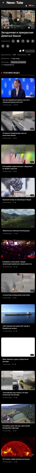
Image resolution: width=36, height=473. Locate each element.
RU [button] (31, 6)
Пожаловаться (7, 65)
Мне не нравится (23, 51)
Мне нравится (20, 51)
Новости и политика (18, 62)
